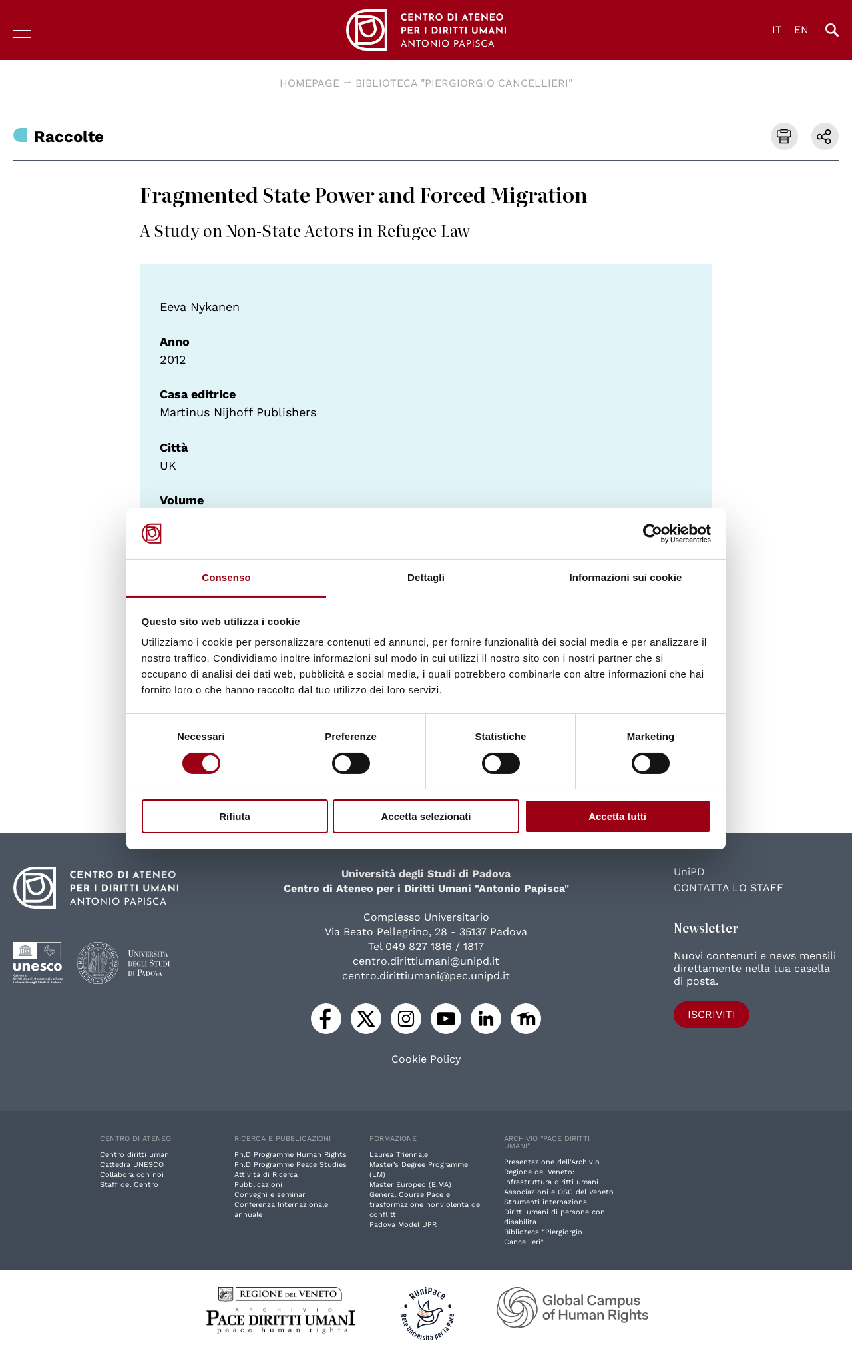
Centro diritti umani (135, 1154)
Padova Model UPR (403, 1224)
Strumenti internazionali (547, 1202)
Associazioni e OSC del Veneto (559, 1192)
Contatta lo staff (728, 887)
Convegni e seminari (270, 1194)
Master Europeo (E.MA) (410, 1184)
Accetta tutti (617, 816)
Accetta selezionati (426, 816)
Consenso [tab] (226, 577)
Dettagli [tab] (426, 577)
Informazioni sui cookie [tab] (626, 577)
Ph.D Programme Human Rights (290, 1154)
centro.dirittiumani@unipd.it (426, 961)
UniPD (689, 871)
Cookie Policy (426, 1059)
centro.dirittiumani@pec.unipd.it (426, 975)
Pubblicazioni (258, 1184)
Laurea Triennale (398, 1154)
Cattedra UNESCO (132, 1164)
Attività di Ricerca (266, 1174)
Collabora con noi (132, 1174)
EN (801, 29)
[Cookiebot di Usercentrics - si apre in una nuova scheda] (652, 534)
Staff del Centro (129, 1184)
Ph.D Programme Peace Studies (290, 1164)
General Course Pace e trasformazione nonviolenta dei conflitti (425, 1204)
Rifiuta (234, 816)
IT (777, 29)
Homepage (309, 83)
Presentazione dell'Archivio (552, 1162)
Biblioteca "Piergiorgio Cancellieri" (463, 83)
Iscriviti (712, 1014)
